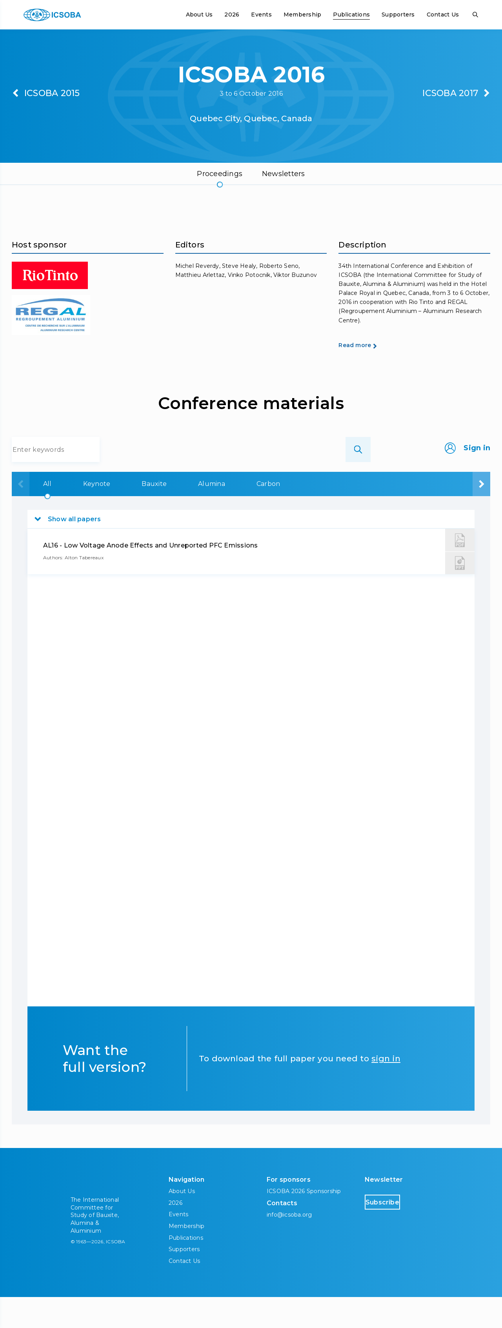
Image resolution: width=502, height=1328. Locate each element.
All (37, 514)
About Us (199, 14)
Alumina (230, 514)
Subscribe (398, 1233)
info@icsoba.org (289, 1245)
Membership (302, 14)
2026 (231, 14)
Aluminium (368, 514)
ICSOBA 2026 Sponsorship (304, 1222)
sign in (385, 1089)
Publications (351, 14)
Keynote (96, 514)
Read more (368, 375)
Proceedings (219, 173)
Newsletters (283, 173)
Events (261, 14)
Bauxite (163, 514)
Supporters (398, 14)
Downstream (448, 514)
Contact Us (443, 14)
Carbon (297, 514)
